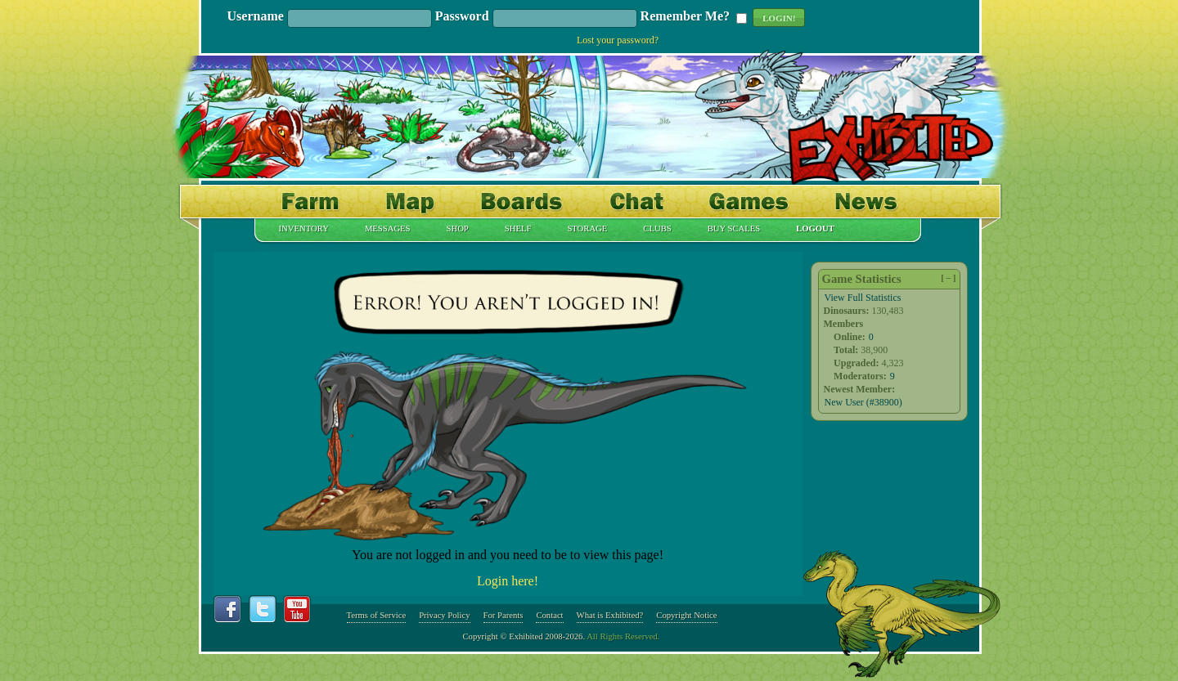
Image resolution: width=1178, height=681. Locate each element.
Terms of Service (377, 615)
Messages (388, 229)
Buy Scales (734, 229)
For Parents (503, 615)
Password (462, 17)
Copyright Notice (686, 615)
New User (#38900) (863, 402)
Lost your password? (618, 40)
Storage (587, 229)
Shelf (518, 229)
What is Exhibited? (610, 615)
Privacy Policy (444, 615)
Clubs (657, 229)
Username (255, 17)
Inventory (304, 229)
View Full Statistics (863, 297)
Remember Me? (685, 17)
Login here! (507, 581)
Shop (458, 229)
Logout (815, 229)
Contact (549, 615)
